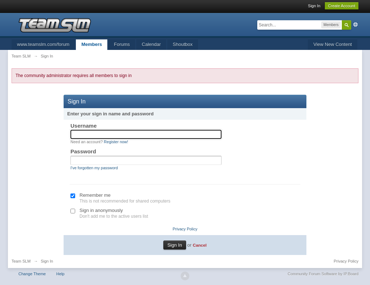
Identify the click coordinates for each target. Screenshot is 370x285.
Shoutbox (183, 44)
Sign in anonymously (101, 210)
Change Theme (32, 274)
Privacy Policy (185, 229)
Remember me (95, 195)
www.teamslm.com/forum (43, 44)
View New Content (332, 44)
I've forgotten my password (94, 168)
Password (83, 151)
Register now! (116, 142)
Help (60, 274)
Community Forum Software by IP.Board (323, 274)
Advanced (355, 24)
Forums (122, 44)
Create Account (341, 6)
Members (91, 44)
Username (83, 126)
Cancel (199, 245)
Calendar (151, 44)
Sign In (314, 6)
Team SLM (21, 261)
